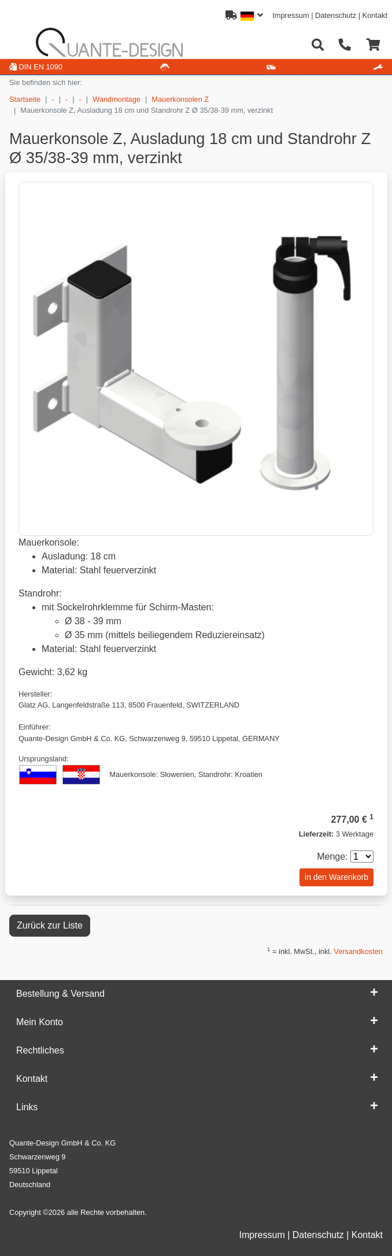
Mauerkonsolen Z (180, 99)
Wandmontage (116, 99)
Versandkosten (358, 951)
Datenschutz (335, 15)
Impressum (290, 15)
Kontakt (375, 15)
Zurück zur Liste (50, 925)
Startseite (24, 99)
